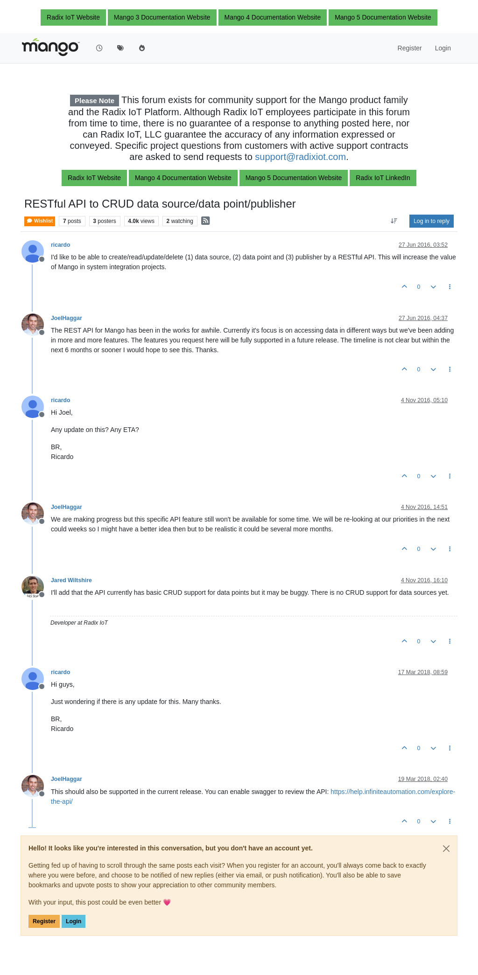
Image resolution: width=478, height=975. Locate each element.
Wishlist (40, 221)
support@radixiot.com (300, 157)
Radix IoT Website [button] (73, 17)
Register (44, 921)
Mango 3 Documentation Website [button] (162, 17)
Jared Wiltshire (71, 580)
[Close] (446, 848)
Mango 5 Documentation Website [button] (383, 17)
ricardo (60, 245)
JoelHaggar (66, 318)
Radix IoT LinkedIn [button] (383, 177)
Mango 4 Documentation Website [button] (273, 17)
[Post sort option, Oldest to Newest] (394, 221)
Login (73, 921)
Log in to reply (432, 221)
